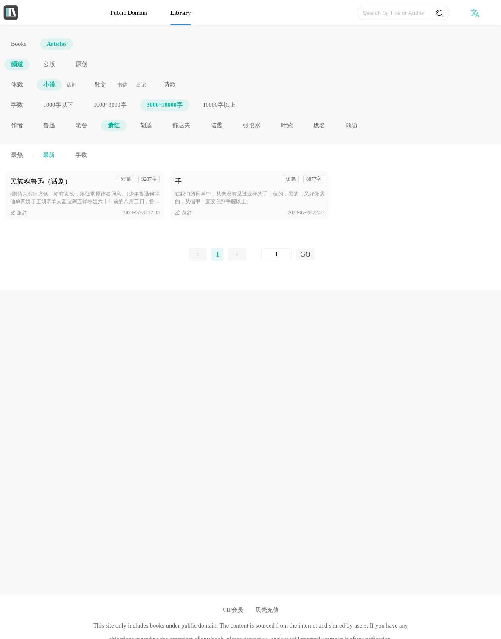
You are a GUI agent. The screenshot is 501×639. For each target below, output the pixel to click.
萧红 (114, 125)
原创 (81, 64)
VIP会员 (232, 610)
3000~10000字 (165, 105)
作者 (17, 125)
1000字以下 (58, 105)
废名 (319, 125)
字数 (17, 105)
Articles (57, 44)
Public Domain (128, 12)
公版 (49, 64)
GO (305, 254)
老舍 (81, 125)
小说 (49, 84)
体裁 (17, 84)
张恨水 (252, 125)
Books (18, 44)
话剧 (71, 85)
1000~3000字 (110, 105)
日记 (141, 85)
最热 (17, 155)
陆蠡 (216, 125)
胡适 (146, 125)
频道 (17, 64)
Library (180, 12)
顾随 (351, 125)
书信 (122, 85)
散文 (100, 84)
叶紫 (287, 125)
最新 (49, 155)
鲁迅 (49, 125)
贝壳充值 (267, 610)
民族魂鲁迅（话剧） (40, 181)
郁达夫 (181, 125)
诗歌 (170, 84)
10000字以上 (219, 105)
